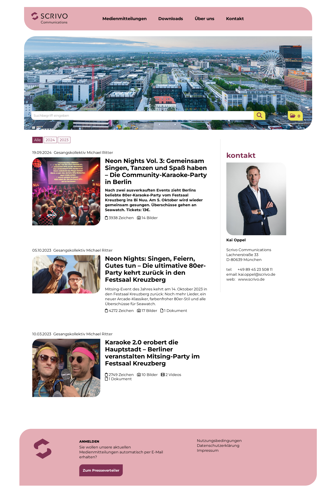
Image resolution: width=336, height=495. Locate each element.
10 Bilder (150, 374)
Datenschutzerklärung (218, 445)
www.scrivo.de (251, 279)
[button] (295, 116)
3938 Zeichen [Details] (122, 218)
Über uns (204, 18)
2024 (50, 140)
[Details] (66, 193)
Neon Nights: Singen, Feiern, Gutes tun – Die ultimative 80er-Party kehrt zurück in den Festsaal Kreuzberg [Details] (155, 269)
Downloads (170, 18)
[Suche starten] (259, 115)
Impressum (208, 450)
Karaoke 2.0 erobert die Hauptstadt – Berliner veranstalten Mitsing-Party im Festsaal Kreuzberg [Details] (152, 353)
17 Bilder (149, 310)
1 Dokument (175, 310)
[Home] (49, 18)
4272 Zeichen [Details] (122, 310)
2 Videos (173, 374)
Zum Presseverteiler (101, 470)
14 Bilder (150, 218)
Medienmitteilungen (124, 18)
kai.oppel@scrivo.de (256, 274)
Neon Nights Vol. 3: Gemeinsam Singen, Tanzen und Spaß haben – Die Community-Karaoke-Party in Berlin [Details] (156, 171)
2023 (64, 140)
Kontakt (235, 18)
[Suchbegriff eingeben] (148, 115)
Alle (37, 140)
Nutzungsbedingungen (219, 440)
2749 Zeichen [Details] (122, 374)
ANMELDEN (89, 441)
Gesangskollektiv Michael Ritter (83, 152)
